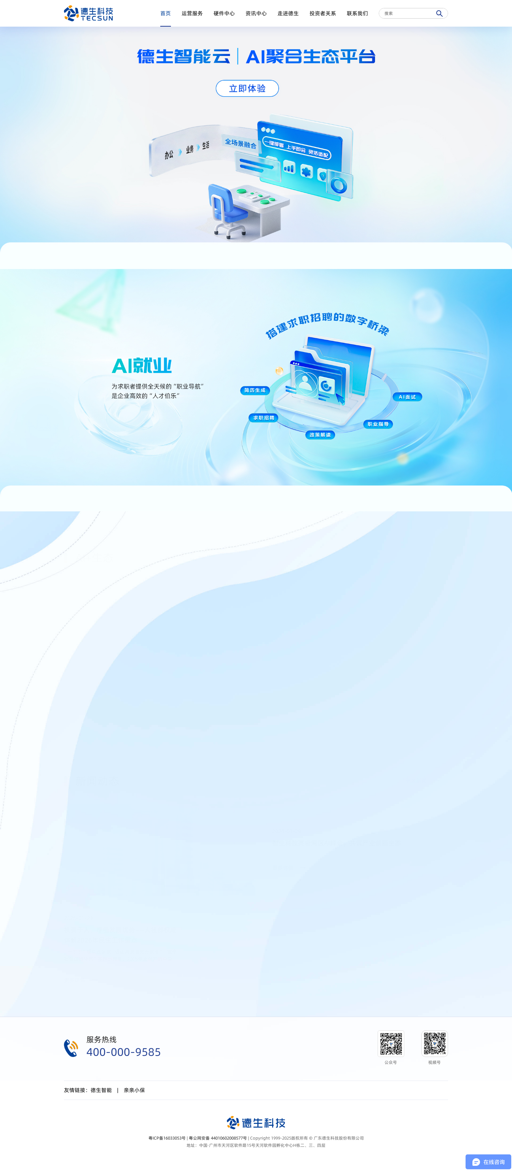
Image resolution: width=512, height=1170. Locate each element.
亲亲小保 (134, 1090)
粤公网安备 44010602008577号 (218, 1138)
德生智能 (101, 1090)
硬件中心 (224, 13)
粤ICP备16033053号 (167, 1138)
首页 (165, 13)
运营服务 (192, 13)
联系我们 (357, 13)
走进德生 (288, 13)
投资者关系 (322, 13)
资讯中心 (256, 13)
